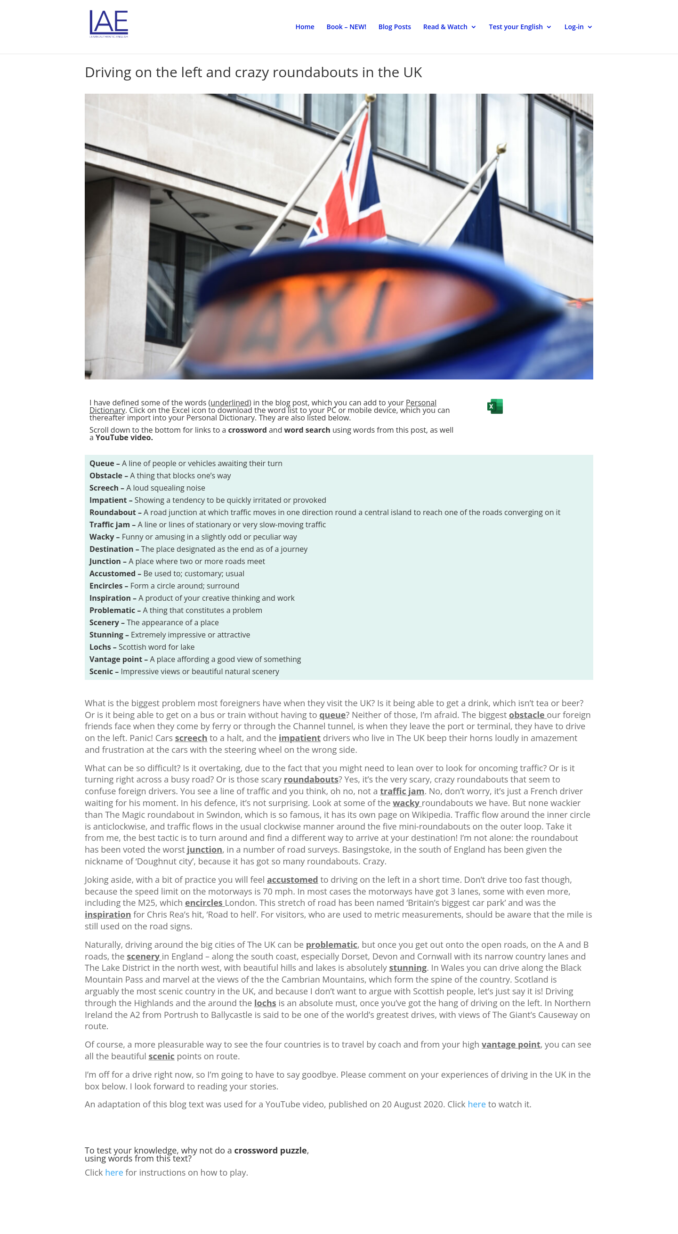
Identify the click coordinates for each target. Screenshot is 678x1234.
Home (305, 27)
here (477, 1104)
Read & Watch (445, 27)
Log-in (574, 27)
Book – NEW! (346, 27)
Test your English (516, 27)
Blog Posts (395, 27)
